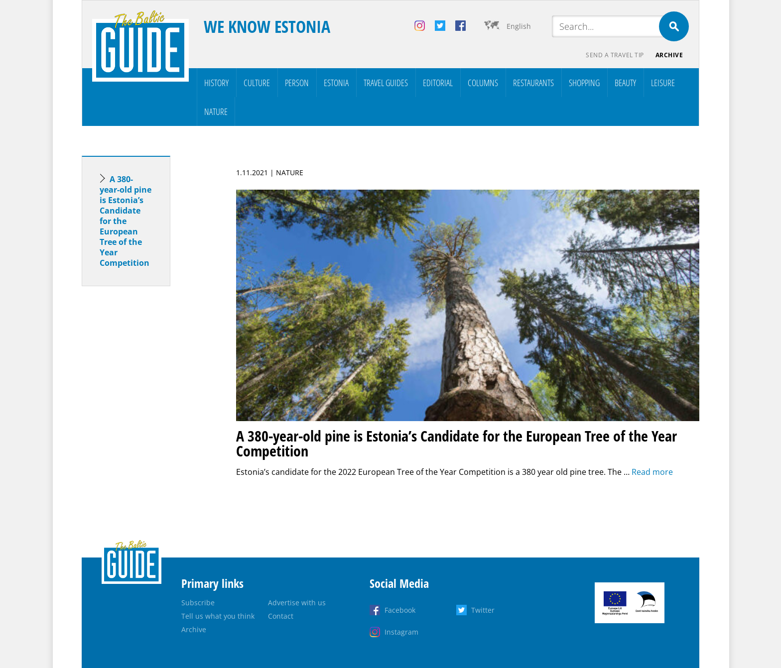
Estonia (336, 83)
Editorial (438, 83)
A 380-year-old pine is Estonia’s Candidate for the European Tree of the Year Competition (125, 221)
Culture (257, 83)
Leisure (663, 83)
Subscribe (198, 602)
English (519, 26)
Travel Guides (386, 83)
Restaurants (533, 83)
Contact (280, 616)
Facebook (400, 610)
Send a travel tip (614, 55)
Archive (669, 55)
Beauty (625, 83)
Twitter (483, 610)
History (216, 83)
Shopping (584, 83)
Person (297, 83)
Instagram (401, 632)
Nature (216, 111)
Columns (483, 83)
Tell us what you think (218, 616)
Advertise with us (297, 602)
